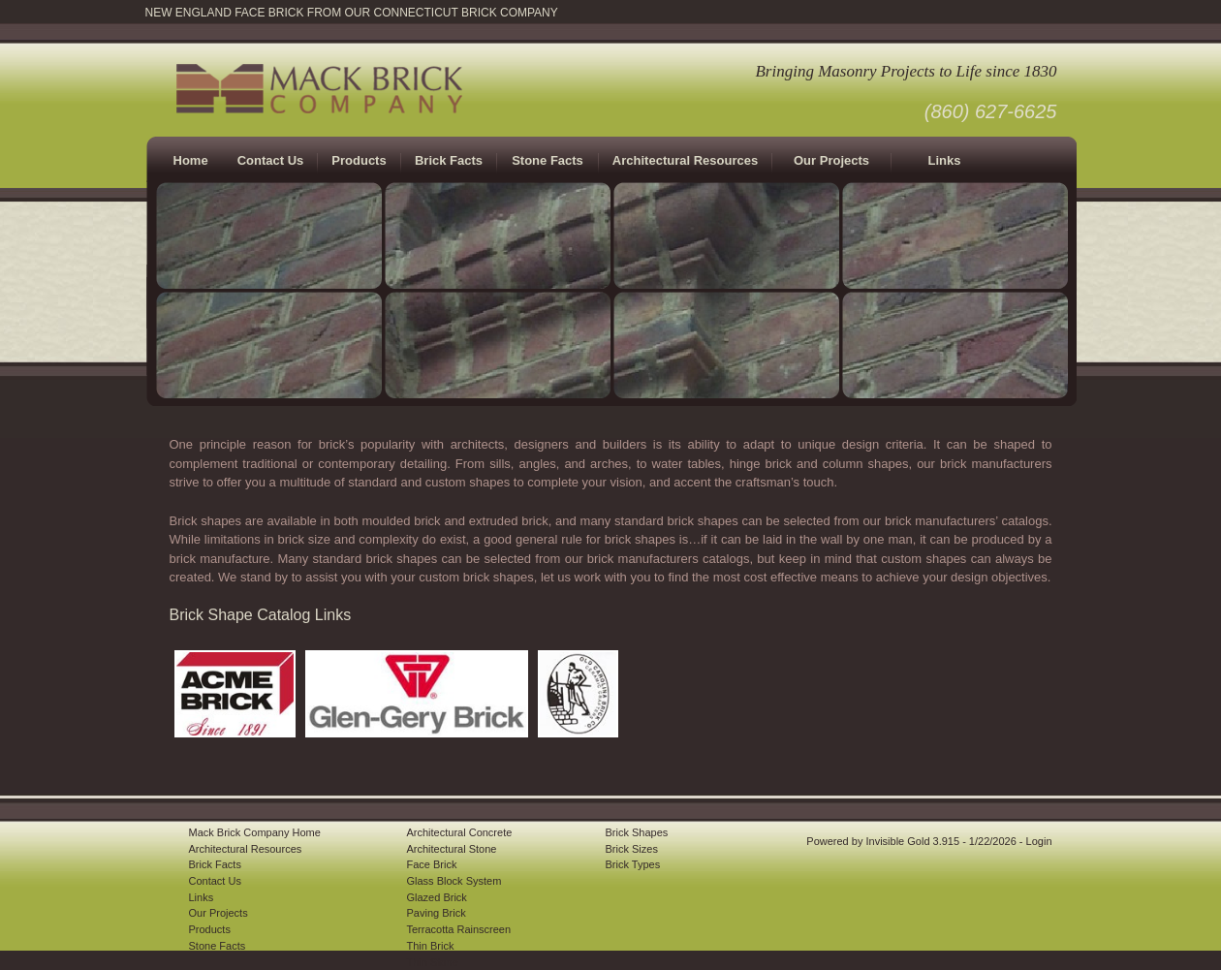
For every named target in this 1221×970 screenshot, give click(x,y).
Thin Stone (432, 962)
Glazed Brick (437, 897)
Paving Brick (436, 913)
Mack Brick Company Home (255, 832)
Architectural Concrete (460, 832)
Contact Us (270, 160)
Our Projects (831, 160)
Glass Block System (454, 881)
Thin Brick (430, 946)
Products (210, 929)
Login (1039, 841)
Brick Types (633, 864)
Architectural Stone (452, 849)
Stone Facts (547, 160)
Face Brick (432, 864)
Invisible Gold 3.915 (913, 841)
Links (944, 160)
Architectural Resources (685, 160)
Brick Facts (215, 864)
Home (190, 160)
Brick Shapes (637, 832)
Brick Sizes (632, 849)
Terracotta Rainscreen (459, 929)
